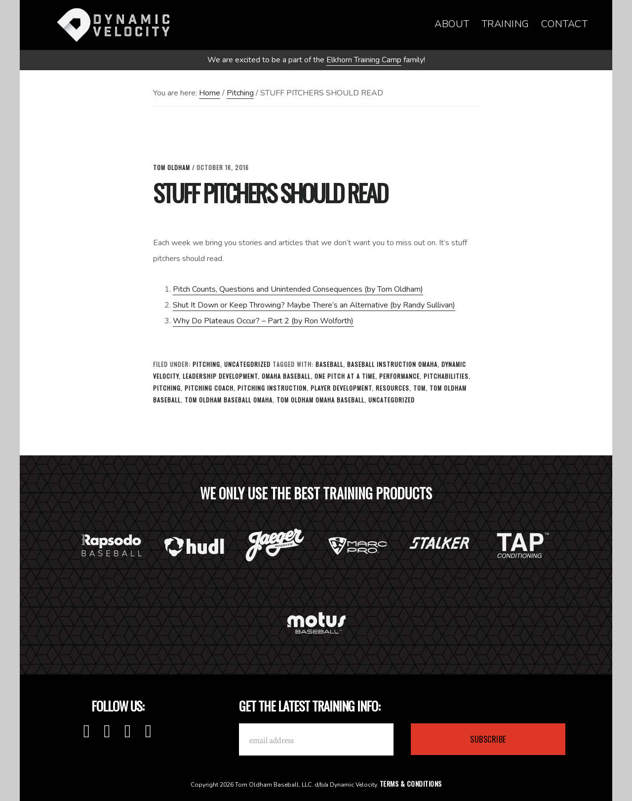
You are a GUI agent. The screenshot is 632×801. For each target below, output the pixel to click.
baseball (329, 364)
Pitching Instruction (272, 388)
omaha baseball (286, 376)
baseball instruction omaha (392, 364)
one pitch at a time (345, 376)
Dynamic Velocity (114, 24)
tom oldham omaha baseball (320, 400)
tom (419, 388)
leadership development (220, 376)
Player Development (341, 388)
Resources (392, 388)
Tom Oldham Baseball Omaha (229, 400)
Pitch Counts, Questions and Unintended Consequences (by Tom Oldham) (298, 289)
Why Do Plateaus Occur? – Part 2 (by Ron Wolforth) (263, 320)
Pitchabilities (446, 376)
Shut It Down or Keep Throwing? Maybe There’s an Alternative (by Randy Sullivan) (314, 305)
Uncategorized (247, 364)
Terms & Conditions (411, 783)
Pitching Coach (209, 388)
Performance (399, 376)
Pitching (206, 364)
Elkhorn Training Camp (363, 59)
